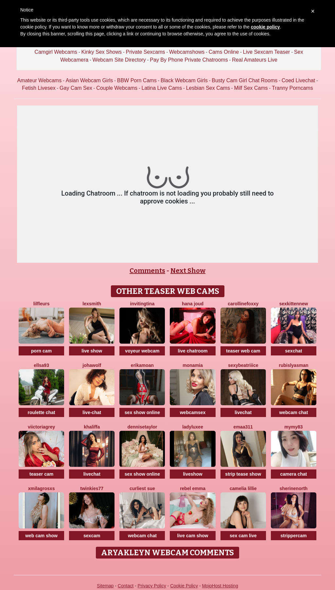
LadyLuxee (192, 426)
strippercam (293, 535)
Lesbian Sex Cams (208, 88)
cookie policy (265, 26)
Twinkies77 (91, 488)
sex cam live (243, 535)
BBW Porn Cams (137, 80)
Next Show (187, 271)
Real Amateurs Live (254, 60)
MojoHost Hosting (220, 585)
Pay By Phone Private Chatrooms (189, 60)
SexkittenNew (293, 303)
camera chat (293, 474)
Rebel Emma (192, 488)
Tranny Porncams (292, 88)
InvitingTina (142, 303)
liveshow (192, 474)
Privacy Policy (152, 585)
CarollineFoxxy (243, 303)
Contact (125, 585)
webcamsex (193, 412)
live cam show (192, 535)
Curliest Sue (142, 488)
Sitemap (105, 585)
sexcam (91, 535)
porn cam (41, 350)
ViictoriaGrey (41, 426)
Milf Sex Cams (251, 88)
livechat (243, 412)
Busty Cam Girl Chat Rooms (244, 80)
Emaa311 (243, 426)
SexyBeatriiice (243, 365)
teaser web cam (243, 350)
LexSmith (91, 303)
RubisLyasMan (293, 365)
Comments (147, 271)
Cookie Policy (184, 585)
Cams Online (224, 52)
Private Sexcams (145, 52)
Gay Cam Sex (76, 88)
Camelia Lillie (243, 488)
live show (91, 350)
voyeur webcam (142, 350)
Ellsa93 (41, 365)
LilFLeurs (41, 303)
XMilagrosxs (41, 488)
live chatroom (193, 350)
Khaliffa (92, 426)
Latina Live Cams (162, 88)
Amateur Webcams (39, 80)
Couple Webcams (116, 88)
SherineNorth (294, 488)
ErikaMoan (142, 365)
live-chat (91, 412)
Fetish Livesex (38, 88)
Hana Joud (192, 303)
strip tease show (243, 474)
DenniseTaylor (142, 426)
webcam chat (293, 412)
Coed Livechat (298, 80)
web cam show (41, 535)
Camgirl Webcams (56, 52)
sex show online (142, 412)
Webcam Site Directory (119, 60)
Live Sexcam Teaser (266, 52)
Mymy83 (293, 426)
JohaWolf (91, 365)
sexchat (293, 350)
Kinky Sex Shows (101, 52)
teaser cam (41, 474)
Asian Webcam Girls (89, 80)
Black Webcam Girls (184, 80)
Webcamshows (186, 52)
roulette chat (41, 412)
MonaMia (193, 365)
